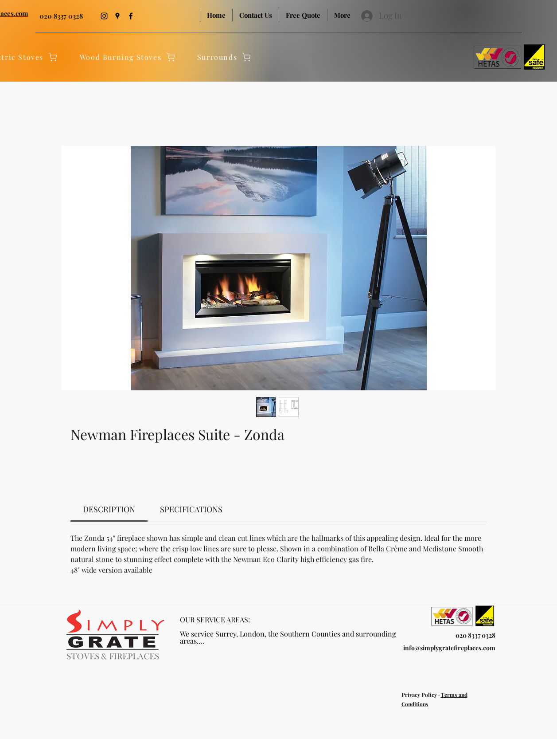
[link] (109, 509)
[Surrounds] (224, 57)
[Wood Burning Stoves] (128, 57)
